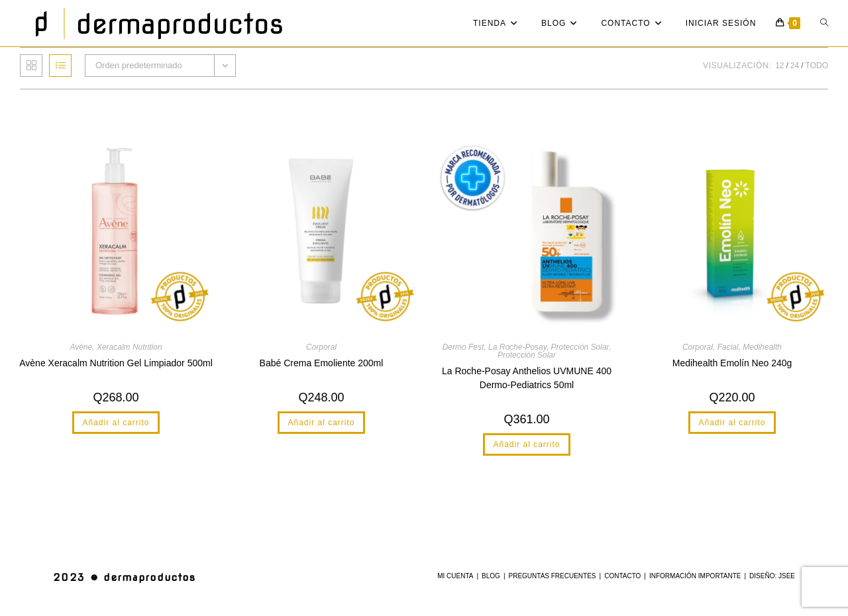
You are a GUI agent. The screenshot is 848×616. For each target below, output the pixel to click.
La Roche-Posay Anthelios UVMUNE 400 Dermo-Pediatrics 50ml (526, 378)
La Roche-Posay (517, 347)
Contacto (622, 576)
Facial (728, 347)
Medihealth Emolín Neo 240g (732, 363)
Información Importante (695, 576)
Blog (491, 576)
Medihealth (762, 347)
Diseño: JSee (772, 576)
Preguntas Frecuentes (552, 576)
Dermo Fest (463, 347)
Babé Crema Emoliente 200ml (322, 363)
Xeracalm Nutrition (129, 347)
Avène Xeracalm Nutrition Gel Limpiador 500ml (116, 363)
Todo (817, 65)
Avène (81, 347)
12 (779, 65)
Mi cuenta (455, 576)
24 (794, 65)
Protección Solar (580, 347)
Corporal (321, 347)
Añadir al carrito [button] (115, 422)
